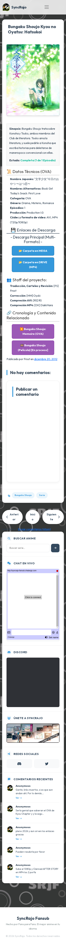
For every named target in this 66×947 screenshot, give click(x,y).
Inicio (32, 517)
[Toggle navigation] (46, 7)
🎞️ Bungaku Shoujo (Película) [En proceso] (33, 347)
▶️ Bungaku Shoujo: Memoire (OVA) (33, 331)
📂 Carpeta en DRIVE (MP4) (33, 264)
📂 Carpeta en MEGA (33, 250)
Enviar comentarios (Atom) (34, 529)
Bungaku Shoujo (23, 495)
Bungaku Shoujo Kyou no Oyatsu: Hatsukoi (32, 29)
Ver (19, 797)
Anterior (12, 517)
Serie (42, 495)
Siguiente (53, 517)
